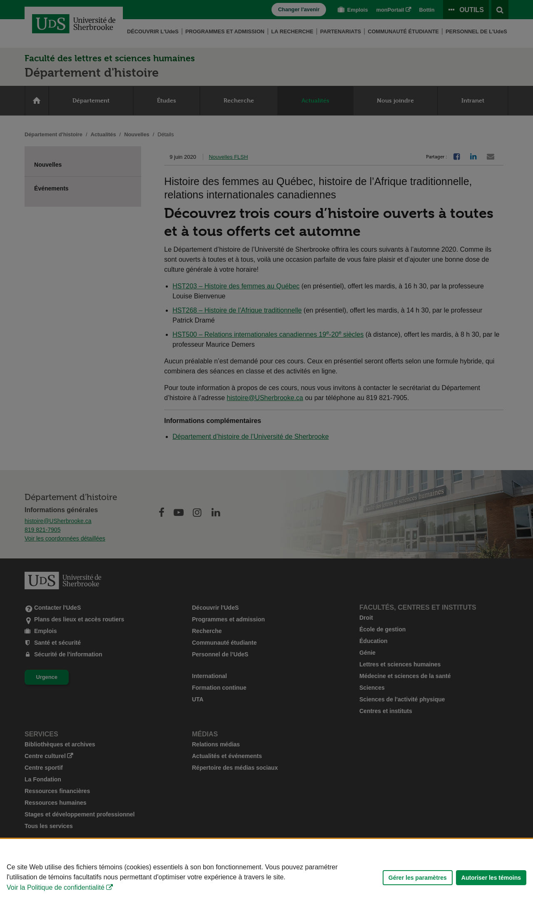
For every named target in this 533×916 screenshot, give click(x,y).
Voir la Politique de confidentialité (56, 887)
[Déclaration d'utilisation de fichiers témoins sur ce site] (266, 877)
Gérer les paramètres (418, 877)
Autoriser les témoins (491, 877)
